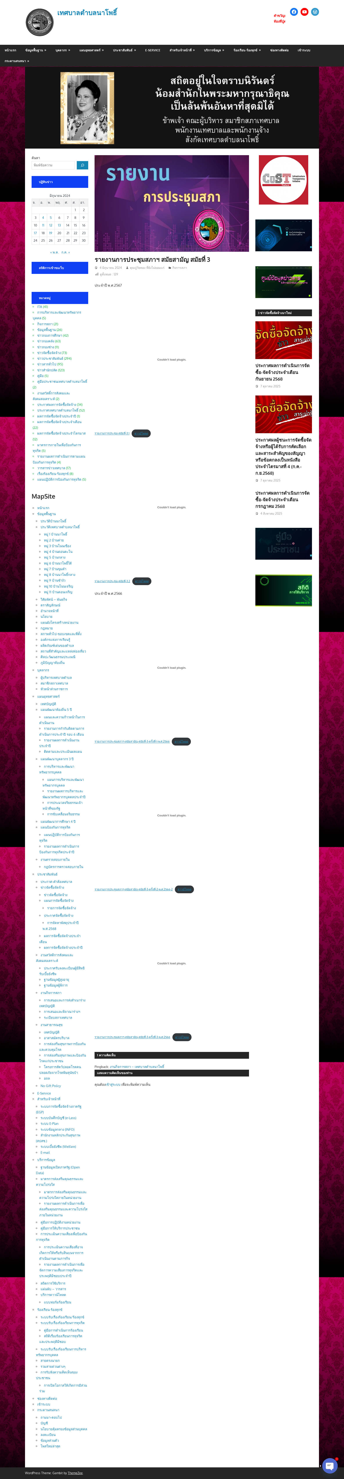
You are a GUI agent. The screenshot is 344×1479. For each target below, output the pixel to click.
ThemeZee (75, 1473)
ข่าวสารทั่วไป (46, 364)
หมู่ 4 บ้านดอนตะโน (58, 552)
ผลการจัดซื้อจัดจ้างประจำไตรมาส (61, 433)
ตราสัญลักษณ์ (50, 605)
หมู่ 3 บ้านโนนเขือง (57, 546)
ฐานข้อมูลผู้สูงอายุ (56, 980)
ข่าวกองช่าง (45, 347)
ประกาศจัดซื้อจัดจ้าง (58, 915)
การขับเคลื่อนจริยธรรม (63, 814)
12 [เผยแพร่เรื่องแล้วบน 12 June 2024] (50, 225)
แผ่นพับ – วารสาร (53, 1289)
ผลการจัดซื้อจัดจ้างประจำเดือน (59, 422)
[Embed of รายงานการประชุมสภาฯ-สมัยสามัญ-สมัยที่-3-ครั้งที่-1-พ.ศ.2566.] (172, 667)
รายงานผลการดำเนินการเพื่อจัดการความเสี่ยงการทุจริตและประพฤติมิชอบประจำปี (61, 1270)
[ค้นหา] (82, 165)
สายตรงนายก (50, 1361)
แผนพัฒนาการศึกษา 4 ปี (58, 821)
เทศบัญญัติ (48, 704)
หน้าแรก (10, 50)
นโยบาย (46, 617)
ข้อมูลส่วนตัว (50, 1440)
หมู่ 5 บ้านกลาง (54, 557)
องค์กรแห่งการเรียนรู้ (55, 640)
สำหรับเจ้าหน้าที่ (181, 50)
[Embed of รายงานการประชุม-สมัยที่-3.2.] (172, 507)
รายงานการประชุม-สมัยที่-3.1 (112, 433)
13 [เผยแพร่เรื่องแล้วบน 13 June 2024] (59, 225)
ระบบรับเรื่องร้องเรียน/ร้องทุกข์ (62, 1317)
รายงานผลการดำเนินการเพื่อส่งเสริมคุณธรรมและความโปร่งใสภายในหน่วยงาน (63, 1209)
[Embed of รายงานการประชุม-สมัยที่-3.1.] (172, 359)
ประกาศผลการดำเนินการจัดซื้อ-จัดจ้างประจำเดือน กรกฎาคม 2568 (282, 499)
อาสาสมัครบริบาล (56, 1038)
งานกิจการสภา (51, 993)
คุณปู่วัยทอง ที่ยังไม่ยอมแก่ (147, 268)
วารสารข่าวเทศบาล (51, 468)
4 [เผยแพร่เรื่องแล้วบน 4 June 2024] (43, 218)
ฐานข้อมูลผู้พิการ (56, 985)
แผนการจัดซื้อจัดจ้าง (58, 901)
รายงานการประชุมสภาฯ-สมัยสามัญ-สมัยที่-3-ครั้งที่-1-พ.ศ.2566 (132, 741)
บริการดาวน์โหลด (53, 1295)
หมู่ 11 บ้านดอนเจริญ (58, 592)
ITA (39, 307)
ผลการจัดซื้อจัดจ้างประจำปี (56, 416)
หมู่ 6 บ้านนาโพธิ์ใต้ (58, 563)
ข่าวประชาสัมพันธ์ (50, 358)
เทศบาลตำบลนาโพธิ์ (88, 12)
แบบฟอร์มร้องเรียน (57, 1302)
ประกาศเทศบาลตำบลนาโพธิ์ (57, 410)
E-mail (45, 1152)
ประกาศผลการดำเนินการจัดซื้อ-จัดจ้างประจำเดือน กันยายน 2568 (282, 372)
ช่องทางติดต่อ (279, 50)
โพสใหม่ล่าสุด (50, 1446)
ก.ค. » (65, 252)
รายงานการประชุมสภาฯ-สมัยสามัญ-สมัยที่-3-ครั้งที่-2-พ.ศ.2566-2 (134, 889)
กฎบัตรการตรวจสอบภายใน (63, 867)
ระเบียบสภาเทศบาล (58, 1017)
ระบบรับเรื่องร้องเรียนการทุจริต (63, 1323)
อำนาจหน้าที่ (50, 611)
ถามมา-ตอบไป (51, 1417)
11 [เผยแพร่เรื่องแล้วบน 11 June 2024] (43, 225)
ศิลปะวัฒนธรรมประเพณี (58, 657)
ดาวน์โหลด (141, 433)
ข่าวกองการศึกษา (49, 335)
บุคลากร (61, 50)
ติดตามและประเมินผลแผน (63, 751)
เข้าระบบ (304, 50)
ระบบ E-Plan (50, 1123)
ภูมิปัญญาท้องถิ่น (52, 663)
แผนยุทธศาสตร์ (89, 50)
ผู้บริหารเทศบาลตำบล (56, 678)
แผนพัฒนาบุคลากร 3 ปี (57, 759)
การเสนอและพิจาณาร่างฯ (62, 1012)
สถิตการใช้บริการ (53, 1283)
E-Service (152, 50)
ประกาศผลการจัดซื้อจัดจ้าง (56, 405)
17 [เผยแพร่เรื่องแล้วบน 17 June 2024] (35, 233)
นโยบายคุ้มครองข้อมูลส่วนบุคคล (64, 1429)
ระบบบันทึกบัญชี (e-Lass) (58, 1118)
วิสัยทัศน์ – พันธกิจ (54, 599)
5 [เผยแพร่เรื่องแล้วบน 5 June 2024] (51, 218)
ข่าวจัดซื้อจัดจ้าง (49, 353)
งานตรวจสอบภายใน (55, 859)
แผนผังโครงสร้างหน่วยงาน (59, 622)
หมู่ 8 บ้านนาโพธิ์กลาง (59, 575)
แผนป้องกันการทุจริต (55, 827)
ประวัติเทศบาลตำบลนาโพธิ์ (60, 527)
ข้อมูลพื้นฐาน (34, 50)
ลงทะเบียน (48, 1435)
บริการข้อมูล (212, 50)
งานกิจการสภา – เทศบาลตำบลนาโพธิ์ (137, 1067)
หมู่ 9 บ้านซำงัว (54, 580)
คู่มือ (40, 376)
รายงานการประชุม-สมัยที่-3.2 (112, 581)
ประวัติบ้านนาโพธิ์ (53, 521)
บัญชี (44, 1423)
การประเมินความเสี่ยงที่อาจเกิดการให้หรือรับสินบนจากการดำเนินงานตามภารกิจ (61, 1253)
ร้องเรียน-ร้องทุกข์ (245, 50)
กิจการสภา (179, 268)
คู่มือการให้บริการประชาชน (60, 1228)
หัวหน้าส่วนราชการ (54, 689)
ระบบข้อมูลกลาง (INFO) (57, 1129)
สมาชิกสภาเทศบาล (54, 683)
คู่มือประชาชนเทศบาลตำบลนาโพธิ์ (62, 381)
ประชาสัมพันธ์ (123, 50)
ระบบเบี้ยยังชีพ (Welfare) (58, 1147)
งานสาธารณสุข (52, 1025)
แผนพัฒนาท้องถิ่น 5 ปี (56, 710)
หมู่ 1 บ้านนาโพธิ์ (55, 534)
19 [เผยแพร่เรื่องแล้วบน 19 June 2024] (50, 233)
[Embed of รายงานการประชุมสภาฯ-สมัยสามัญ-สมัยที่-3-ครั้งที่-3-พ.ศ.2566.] (172, 963)
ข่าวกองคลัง (45, 341)
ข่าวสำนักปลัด (47, 370)
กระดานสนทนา (15, 61)
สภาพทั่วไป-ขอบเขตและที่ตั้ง (61, 634)
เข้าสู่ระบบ (113, 1084)
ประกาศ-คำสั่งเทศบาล (56, 882)
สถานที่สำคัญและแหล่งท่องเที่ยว (63, 651)
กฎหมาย (47, 628)
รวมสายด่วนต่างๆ (53, 1366)
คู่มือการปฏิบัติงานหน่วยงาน (60, 1222)
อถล (47, 1078)
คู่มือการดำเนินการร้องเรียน (63, 1330)
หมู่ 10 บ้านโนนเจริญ (58, 586)
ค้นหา (36, 158)
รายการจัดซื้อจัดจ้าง (61, 908)
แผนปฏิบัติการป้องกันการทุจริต (59, 479)
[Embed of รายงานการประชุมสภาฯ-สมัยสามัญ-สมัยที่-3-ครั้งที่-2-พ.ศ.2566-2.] (172, 815)
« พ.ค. (54, 252)
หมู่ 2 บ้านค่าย (54, 540)
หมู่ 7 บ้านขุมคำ (55, 569)
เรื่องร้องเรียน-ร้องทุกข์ (53, 474)
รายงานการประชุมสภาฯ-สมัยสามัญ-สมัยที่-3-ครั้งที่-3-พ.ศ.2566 (132, 1037)
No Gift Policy (51, 1086)
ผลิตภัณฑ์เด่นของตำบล (57, 645)
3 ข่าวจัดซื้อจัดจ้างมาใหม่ (275, 313)
